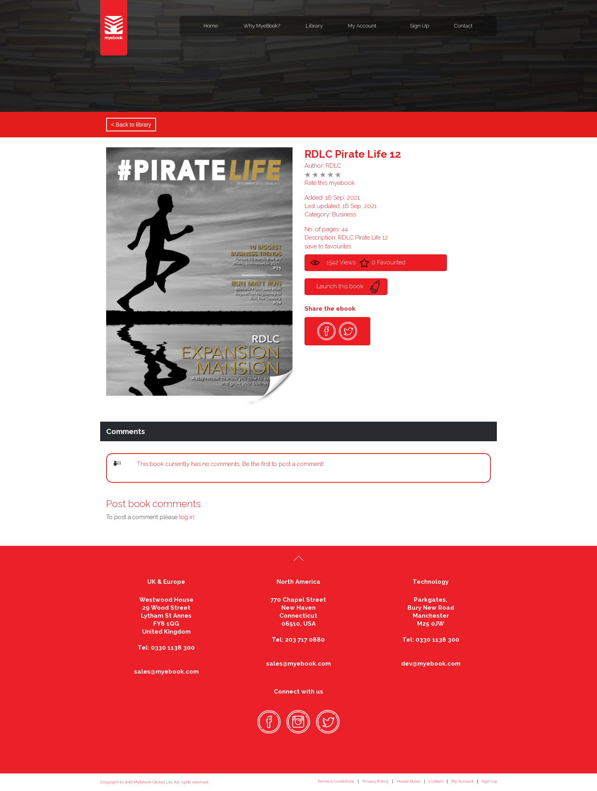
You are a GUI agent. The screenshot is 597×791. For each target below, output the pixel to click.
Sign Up (419, 26)
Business (344, 214)
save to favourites (327, 246)
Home (211, 26)
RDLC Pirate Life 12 (352, 154)
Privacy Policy (375, 781)
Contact (463, 26)
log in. (187, 517)
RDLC (333, 165)
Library (314, 26)
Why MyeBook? (261, 26)
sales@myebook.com (166, 671)
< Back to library (131, 124)
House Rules (408, 781)
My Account (362, 26)
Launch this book (340, 286)
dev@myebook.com (431, 663)
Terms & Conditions (335, 781)
